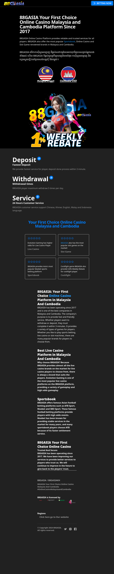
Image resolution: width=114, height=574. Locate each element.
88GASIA (64, 243)
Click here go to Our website (54, 517)
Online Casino (60, 296)
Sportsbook (69, 41)
